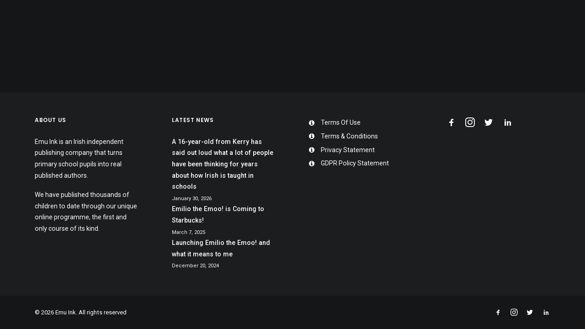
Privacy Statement (348, 150)
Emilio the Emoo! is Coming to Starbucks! (218, 214)
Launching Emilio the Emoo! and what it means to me (221, 248)
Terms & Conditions (349, 136)
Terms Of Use (341, 122)
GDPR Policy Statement (355, 163)
